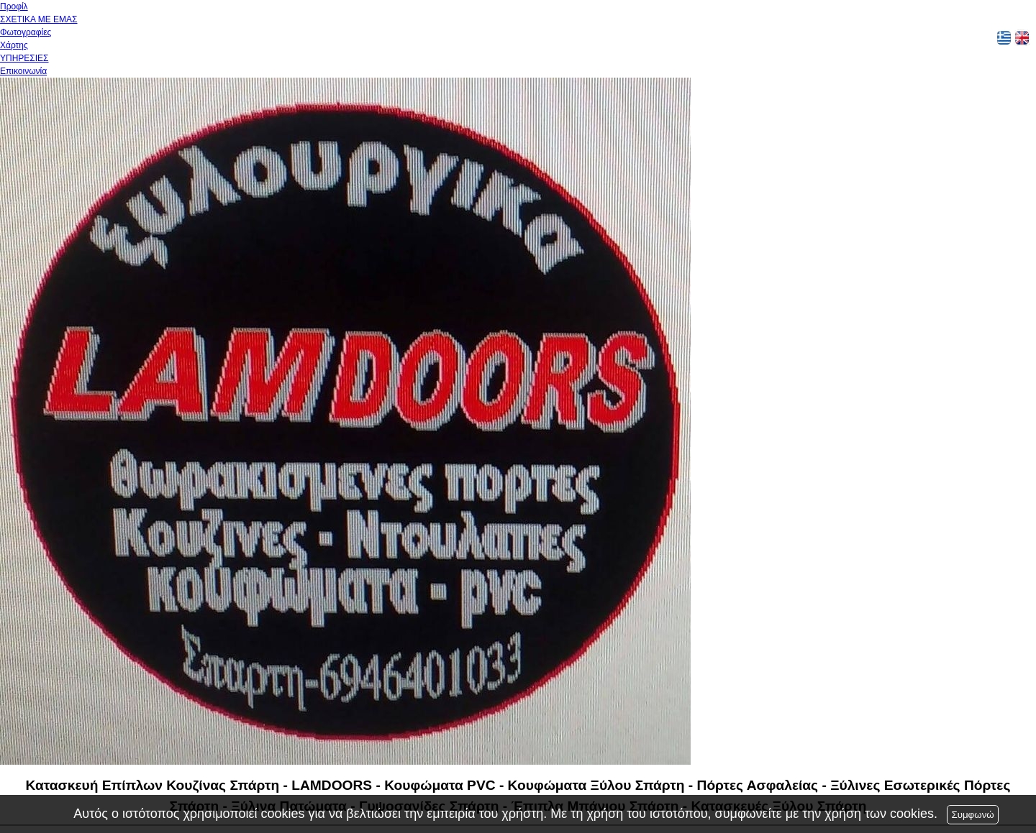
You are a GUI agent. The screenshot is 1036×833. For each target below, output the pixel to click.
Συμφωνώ (972, 814)
